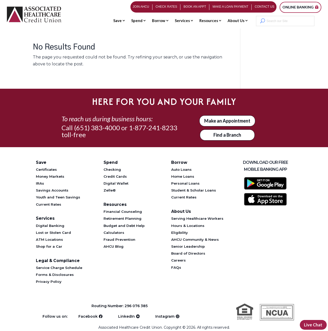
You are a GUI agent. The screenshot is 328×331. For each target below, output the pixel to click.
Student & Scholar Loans (193, 190)
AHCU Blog (114, 246)
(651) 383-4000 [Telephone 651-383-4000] (97, 128)
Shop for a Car (49, 246)
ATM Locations (49, 239)
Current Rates (48, 204)
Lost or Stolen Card (53, 232)
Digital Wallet (116, 183)
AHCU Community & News (195, 239)
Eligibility (179, 232)
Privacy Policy (48, 281)
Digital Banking (50, 226)
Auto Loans (181, 169)
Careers (178, 260)
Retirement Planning (122, 218)
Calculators (114, 232)
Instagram (165, 315)
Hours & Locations (187, 226)
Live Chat (312, 324)
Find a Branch (227, 135)
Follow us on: (55, 315)
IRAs (40, 183)
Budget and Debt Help (124, 226)
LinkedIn (126, 315)
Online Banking (298, 7)
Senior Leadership (188, 246)
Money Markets (50, 176)
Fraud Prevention (119, 239)
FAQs (176, 267)
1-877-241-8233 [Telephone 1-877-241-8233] (153, 128)
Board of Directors (188, 253)
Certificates (46, 169)
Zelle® (110, 190)
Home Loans (182, 176)
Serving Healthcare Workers (197, 218)
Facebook (88, 315)
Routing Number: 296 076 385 (121, 306)
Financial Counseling (123, 211)
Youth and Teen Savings (58, 197)
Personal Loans (185, 183)
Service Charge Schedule (59, 268)
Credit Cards (115, 176)
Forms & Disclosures (55, 275)
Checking (112, 169)
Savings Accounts (52, 190)
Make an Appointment (227, 121)
